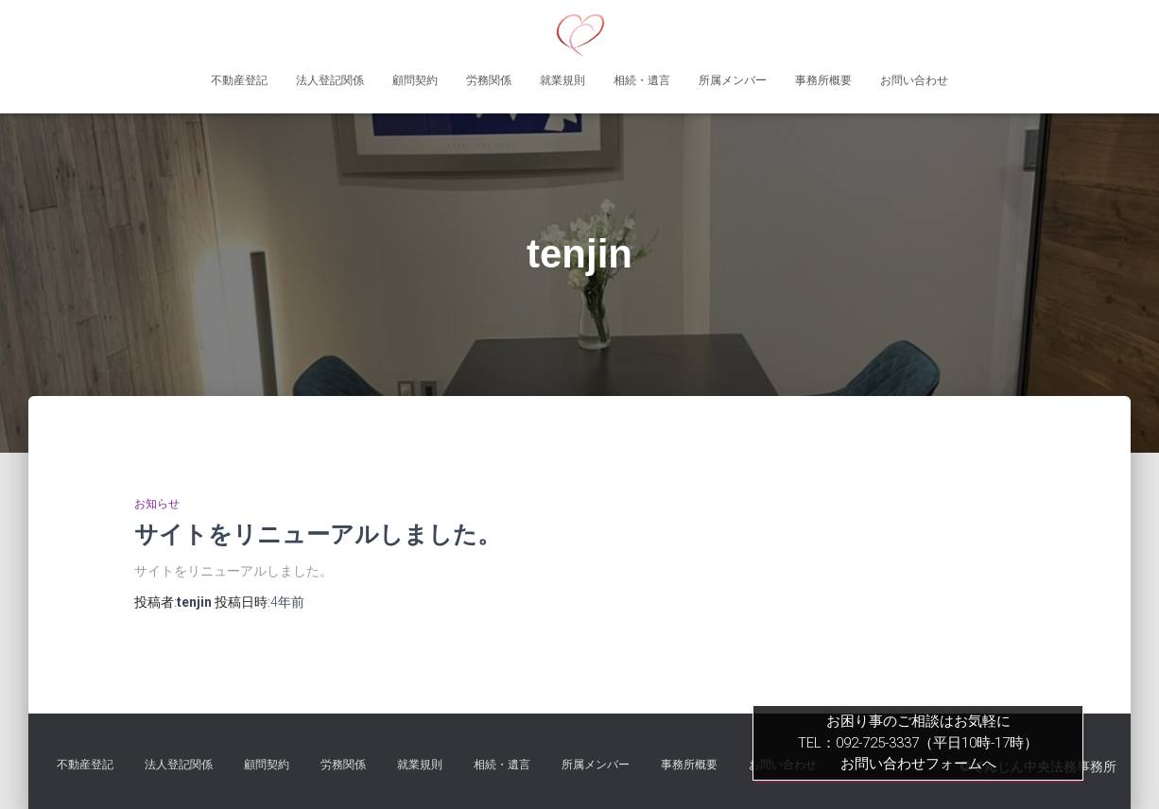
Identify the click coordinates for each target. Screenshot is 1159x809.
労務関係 (488, 80)
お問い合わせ (914, 80)
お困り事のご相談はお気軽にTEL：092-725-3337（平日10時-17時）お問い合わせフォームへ (918, 742)
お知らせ (157, 503)
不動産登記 (239, 80)
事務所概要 (823, 80)
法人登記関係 (330, 80)
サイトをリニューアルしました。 (317, 534)
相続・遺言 (642, 80)
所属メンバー (733, 80)
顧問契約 (415, 80)
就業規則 (562, 80)
